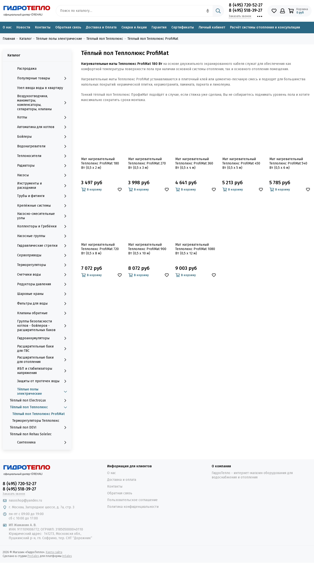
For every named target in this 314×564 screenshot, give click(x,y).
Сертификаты (182, 27)
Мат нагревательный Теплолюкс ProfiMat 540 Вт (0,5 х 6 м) (288, 163)
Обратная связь (68, 27)
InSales (67, 556)
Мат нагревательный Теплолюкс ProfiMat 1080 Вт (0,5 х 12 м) (195, 249)
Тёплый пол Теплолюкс (39, 407)
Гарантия (159, 27)
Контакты (42, 27)
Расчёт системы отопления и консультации (265, 27)
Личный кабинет (212, 27)
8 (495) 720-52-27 (246, 5)
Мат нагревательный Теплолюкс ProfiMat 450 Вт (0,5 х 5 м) (241, 163)
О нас (7, 27)
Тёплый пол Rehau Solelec (31, 434)
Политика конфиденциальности (133, 507)
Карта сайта (54, 552)
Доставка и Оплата (101, 27)
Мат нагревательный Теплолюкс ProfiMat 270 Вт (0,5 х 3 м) (147, 163)
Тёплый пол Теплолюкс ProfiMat (38, 414)
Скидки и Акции (134, 27)
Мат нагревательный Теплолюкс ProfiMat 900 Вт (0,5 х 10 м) (147, 249)
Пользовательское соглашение (132, 500)
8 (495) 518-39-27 (245, 10)
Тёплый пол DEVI (39, 427)
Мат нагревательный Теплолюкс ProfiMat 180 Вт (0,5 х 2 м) (100, 163)
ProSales (33, 556)
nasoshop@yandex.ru (25, 500)
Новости (23, 27)
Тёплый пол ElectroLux (39, 400)
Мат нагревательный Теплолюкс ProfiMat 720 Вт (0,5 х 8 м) (100, 249)
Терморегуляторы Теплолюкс (35, 421)
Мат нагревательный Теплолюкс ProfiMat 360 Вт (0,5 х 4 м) (194, 163)
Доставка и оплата (121, 480)
